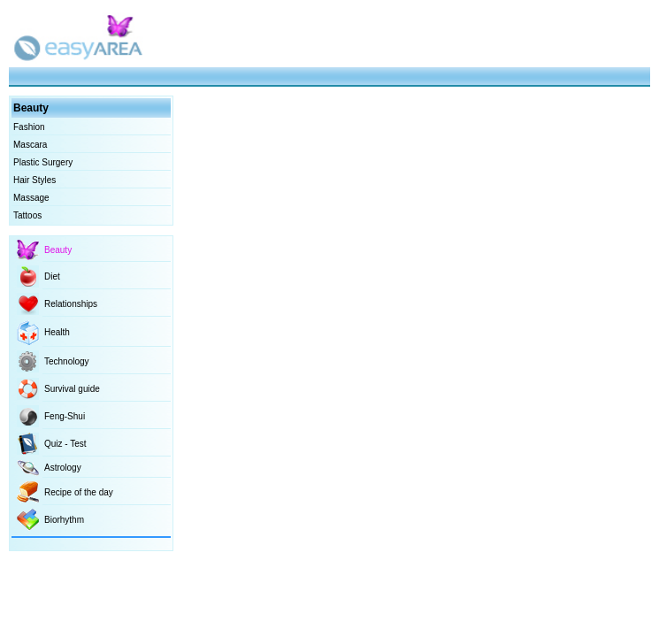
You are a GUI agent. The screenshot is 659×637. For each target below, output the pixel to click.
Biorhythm (64, 520)
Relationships (70, 304)
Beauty (58, 250)
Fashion (29, 127)
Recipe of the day (78, 492)
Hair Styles (34, 180)
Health (57, 332)
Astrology (62, 467)
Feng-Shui (64, 416)
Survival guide (72, 389)
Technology (66, 361)
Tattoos (27, 215)
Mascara (30, 145)
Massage (31, 198)
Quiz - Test (65, 444)
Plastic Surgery (43, 162)
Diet (52, 276)
